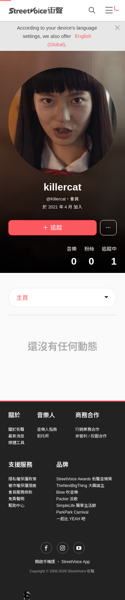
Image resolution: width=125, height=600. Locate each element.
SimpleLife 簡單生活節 (76, 505)
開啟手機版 (45, 561)
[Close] (117, 28)
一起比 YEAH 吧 (70, 519)
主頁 (22, 298)
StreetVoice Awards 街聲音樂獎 (84, 479)
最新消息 (16, 436)
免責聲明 (16, 499)
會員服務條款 (20, 492)
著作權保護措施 (22, 485)
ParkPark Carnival (72, 512)
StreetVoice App (75, 561)
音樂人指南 (47, 429)
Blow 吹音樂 (67, 492)
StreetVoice (35, 10)
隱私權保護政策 (22, 479)
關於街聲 (16, 429)
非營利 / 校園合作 (91, 436)
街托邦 (43, 436)
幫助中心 (16, 505)
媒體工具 (16, 442)
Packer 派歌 (67, 499)
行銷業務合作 (87, 429)
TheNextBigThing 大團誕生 (80, 485)
